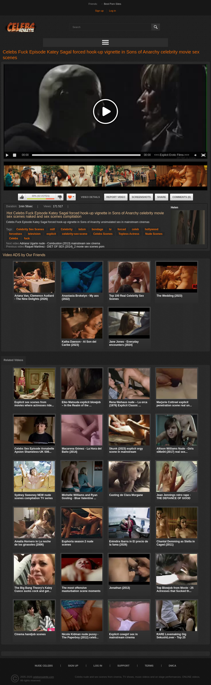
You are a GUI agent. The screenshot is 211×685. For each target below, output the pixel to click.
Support (123, 665)
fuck (27, 238)
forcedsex (15, 233)
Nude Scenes (153, 233)
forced (122, 229)
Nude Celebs (44, 665)
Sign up (99, 10)
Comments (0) (181, 197)
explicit (51, 233)
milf (52, 229)
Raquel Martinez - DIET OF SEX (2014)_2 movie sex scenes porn (64, 246)
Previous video (15, 246)
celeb (135, 229)
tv (110, 229)
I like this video (22, 197)
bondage (97, 229)
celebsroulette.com (43, 676)
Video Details (90, 197)
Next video (12, 243)
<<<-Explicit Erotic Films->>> (171, 155)
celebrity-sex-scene (74, 233)
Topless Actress (128, 233)
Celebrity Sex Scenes (30, 229)
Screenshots (141, 197)
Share (161, 197)
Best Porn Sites (112, 4)
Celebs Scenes (103, 233)
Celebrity (66, 229)
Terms (149, 665)
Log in (112, 10)
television (34, 233)
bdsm (82, 229)
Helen (174, 207)
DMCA (172, 665)
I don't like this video (59, 197)
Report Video (115, 197)
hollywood (151, 229)
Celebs (13, 238)
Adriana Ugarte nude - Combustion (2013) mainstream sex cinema (60, 243)
